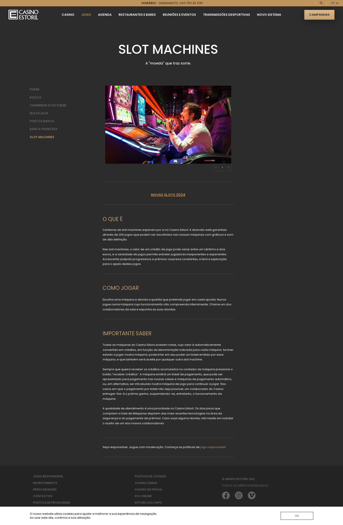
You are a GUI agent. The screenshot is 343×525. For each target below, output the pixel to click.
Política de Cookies (150, 476)
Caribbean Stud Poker (48, 105)
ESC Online (143, 496)
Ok (297, 516)
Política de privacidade (51, 502)
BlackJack (39, 113)
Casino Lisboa (146, 483)
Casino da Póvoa (148, 489)
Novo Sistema (269, 14)
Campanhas (319, 14)
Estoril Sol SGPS (148, 502)
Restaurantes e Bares (137, 14)
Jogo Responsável (48, 476)
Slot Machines (42, 137)
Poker (34, 89)
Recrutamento (45, 483)
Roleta (35, 98)
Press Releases (45, 489)
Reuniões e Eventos (179, 14)
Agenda (105, 14)
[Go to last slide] (216, 167)
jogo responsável (213, 447)
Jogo (86, 14)
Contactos (42, 496)
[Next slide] (227, 167)
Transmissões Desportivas (226, 14)
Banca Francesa (44, 129)
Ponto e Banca (42, 121)
